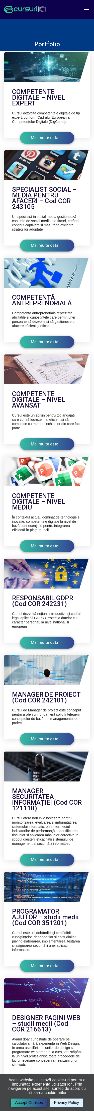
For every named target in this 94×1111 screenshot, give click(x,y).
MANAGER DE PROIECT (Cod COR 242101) (46, 697)
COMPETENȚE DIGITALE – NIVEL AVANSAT (38, 399)
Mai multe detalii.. (47, 138)
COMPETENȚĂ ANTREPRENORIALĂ (42, 300)
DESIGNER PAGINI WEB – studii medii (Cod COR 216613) (46, 1023)
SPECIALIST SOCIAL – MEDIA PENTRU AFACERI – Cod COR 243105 (44, 198)
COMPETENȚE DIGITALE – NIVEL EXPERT (38, 97)
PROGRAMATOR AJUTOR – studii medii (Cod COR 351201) (45, 917)
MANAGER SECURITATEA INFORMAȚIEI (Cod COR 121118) (47, 799)
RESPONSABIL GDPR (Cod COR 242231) (42, 600)
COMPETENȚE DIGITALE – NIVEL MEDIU (38, 501)
